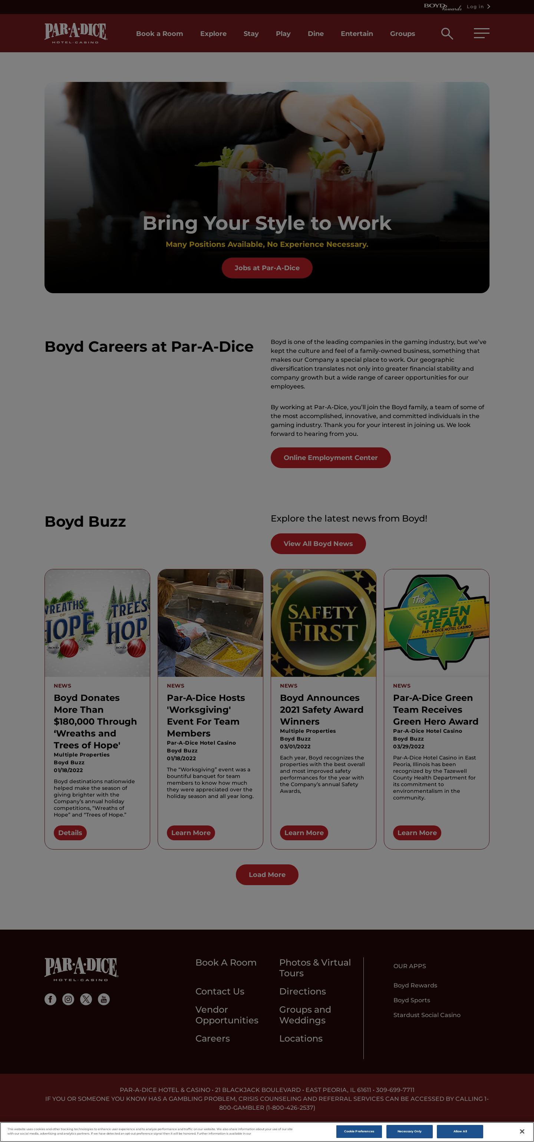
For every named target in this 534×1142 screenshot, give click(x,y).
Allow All (460, 1132)
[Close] (522, 1132)
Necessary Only (410, 1132)
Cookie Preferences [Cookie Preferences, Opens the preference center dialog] (359, 1132)
